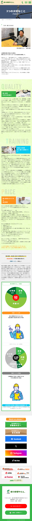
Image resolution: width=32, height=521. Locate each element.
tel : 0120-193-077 (16, 506)
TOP (3, 19)
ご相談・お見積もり (16, 512)
